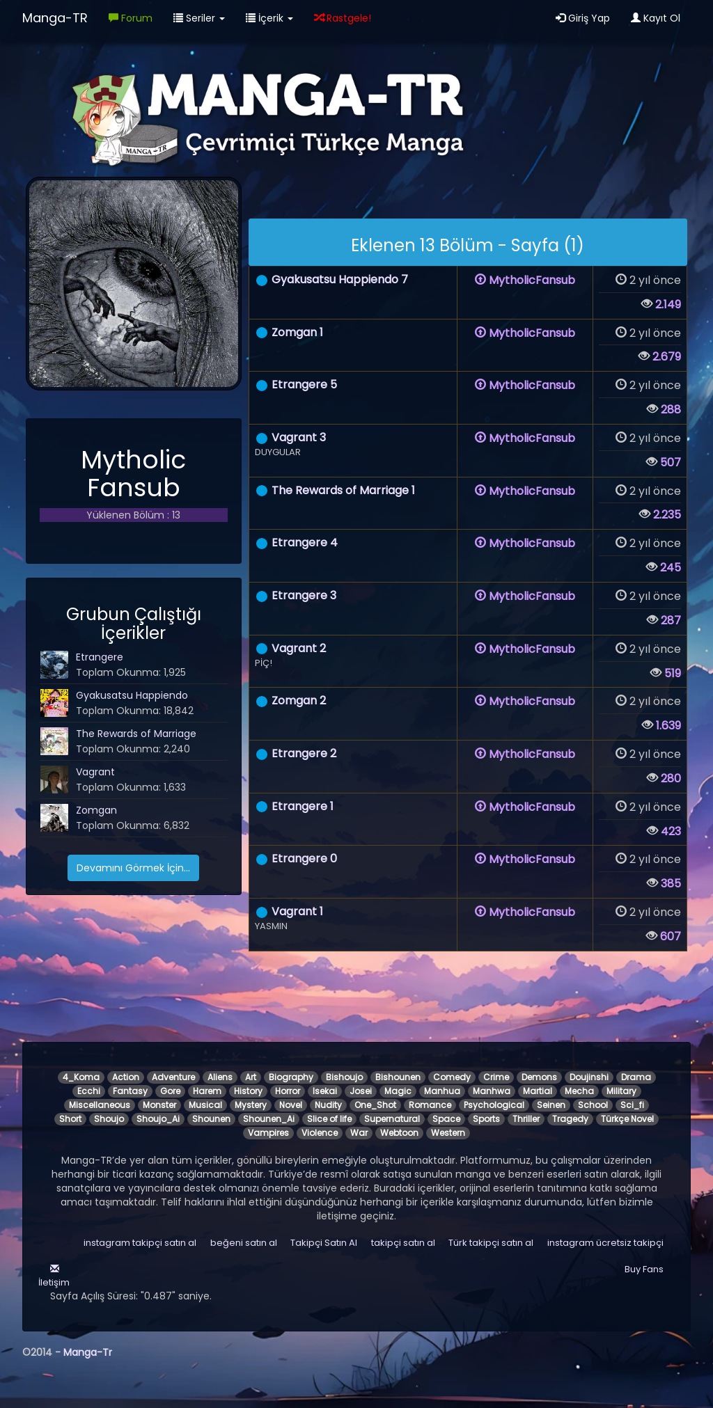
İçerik (269, 18)
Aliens (220, 1077)
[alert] (468, 242)
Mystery (251, 1105)
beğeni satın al (243, 1242)
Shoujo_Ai (158, 1119)
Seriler (199, 18)
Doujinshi (589, 1077)
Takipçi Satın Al (323, 1242)
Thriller (526, 1119)
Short (70, 1119)
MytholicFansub (525, 280)
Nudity (328, 1105)
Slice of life (329, 1119)
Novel (290, 1105)
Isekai (325, 1091)
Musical (205, 1105)
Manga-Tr (87, 1352)
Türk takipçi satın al (490, 1242)
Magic (398, 1091)
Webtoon (399, 1133)
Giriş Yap (583, 18)
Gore (170, 1091)
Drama (636, 1077)
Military (621, 1091)
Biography (291, 1077)
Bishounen (398, 1077)
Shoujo (109, 1119)
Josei (361, 1091)
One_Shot (375, 1105)
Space (446, 1119)
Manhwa (491, 1091)
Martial (537, 1091)
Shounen (211, 1119)
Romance (430, 1105)
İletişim (53, 1276)
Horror (287, 1091)
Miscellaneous (99, 1105)
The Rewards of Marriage (136, 734)
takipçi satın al (403, 1242)
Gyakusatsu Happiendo (132, 695)
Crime (496, 1077)
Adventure (173, 1077)
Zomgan (96, 810)
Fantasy (130, 1091)
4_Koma (81, 1077)
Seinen (551, 1105)
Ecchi (88, 1091)
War (359, 1133)
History (248, 1091)
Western (448, 1133)
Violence (319, 1133)
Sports (486, 1119)
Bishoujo (344, 1077)
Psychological (494, 1105)
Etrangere (99, 657)
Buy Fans (644, 1269)
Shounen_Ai (269, 1119)
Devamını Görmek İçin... (133, 868)
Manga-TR (55, 17)
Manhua (442, 1091)
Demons (539, 1077)
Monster (159, 1105)
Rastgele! (342, 18)
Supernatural (392, 1119)
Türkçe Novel (627, 1119)
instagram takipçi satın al (140, 1242)
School (593, 1105)
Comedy (452, 1077)
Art (250, 1077)
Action (125, 1077)
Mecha (579, 1091)
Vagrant (95, 772)
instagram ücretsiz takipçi (605, 1242)
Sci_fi (632, 1105)
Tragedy (570, 1119)
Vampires (268, 1133)
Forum (130, 18)
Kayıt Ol (655, 18)
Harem (207, 1091)
